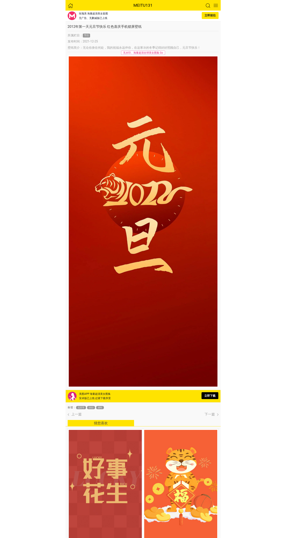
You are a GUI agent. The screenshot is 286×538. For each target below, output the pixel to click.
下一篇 (212, 414)
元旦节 (81, 407)
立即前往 (210, 15)
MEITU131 (143, 5)
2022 (91, 407)
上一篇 (75, 414)
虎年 (100, 407)
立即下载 (210, 395)
